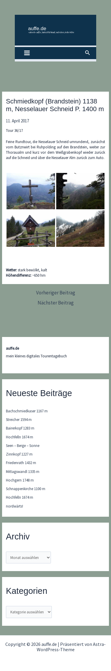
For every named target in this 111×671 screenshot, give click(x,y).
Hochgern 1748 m (20, 480)
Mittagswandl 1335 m (22, 471)
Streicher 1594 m (19, 419)
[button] (87, 53)
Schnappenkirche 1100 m (25, 488)
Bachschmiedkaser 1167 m (27, 411)
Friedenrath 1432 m (21, 462)
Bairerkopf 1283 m (20, 428)
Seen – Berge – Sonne (22, 445)
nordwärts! (14, 506)
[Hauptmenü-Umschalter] (27, 53)
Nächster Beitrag (56, 302)
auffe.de (37, 28)
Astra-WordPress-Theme (71, 646)
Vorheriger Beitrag (55, 292)
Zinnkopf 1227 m (19, 454)
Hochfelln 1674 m (19, 437)
